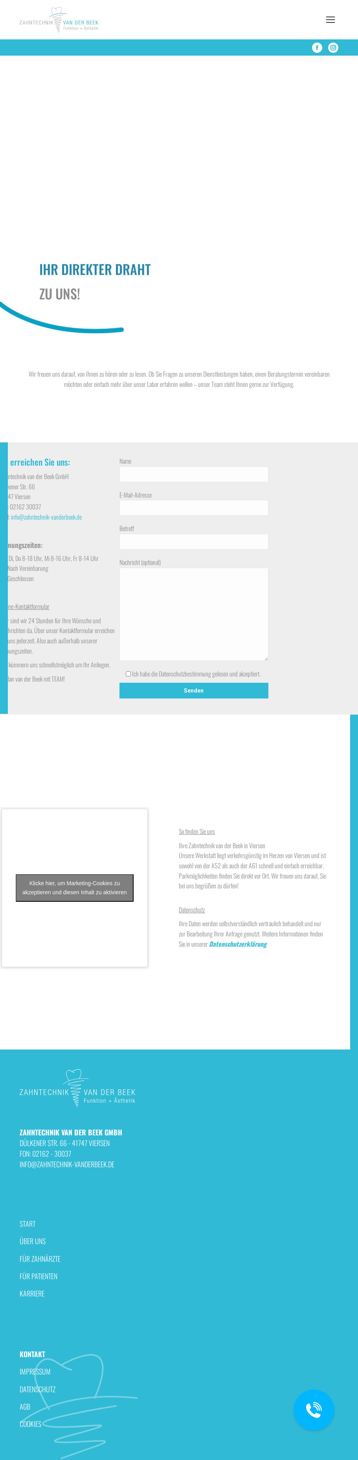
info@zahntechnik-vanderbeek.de (46, 517)
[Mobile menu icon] (330, 20)
